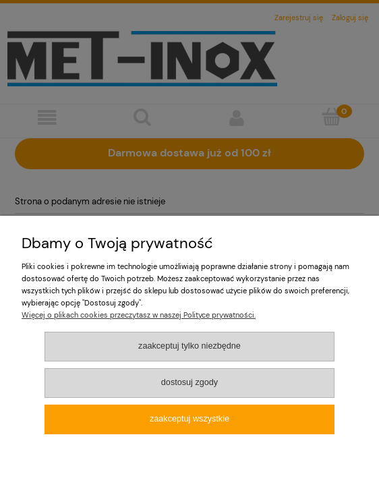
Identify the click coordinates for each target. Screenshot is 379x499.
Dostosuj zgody (189, 382)
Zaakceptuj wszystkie (189, 418)
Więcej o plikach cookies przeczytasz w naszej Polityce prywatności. (139, 315)
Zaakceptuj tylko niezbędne (189, 346)
